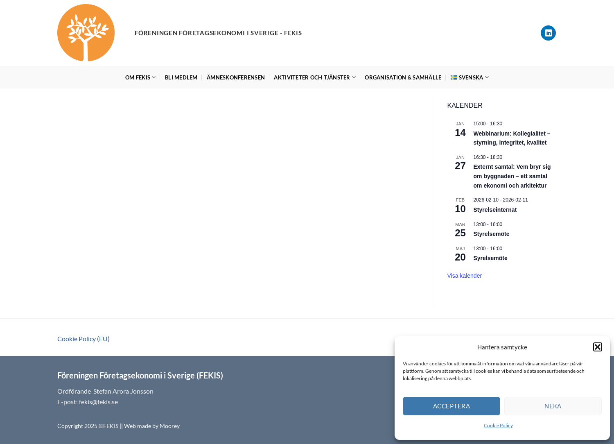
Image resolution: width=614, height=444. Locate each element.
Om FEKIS (140, 77)
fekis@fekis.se (98, 401)
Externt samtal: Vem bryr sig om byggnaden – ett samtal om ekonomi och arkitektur (512, 175)
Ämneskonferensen (236, 77)
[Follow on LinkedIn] (548, 33)
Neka (553, 406)
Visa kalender (464, 275)
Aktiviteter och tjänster (315, 77)
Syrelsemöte (491, 258)
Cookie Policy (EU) (83, 338)
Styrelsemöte (492, 234)
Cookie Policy (498, 425)
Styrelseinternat (495, 209)
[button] (598, 347)
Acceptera (451, 406)
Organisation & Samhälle (403, 77)
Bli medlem (181, 77)
